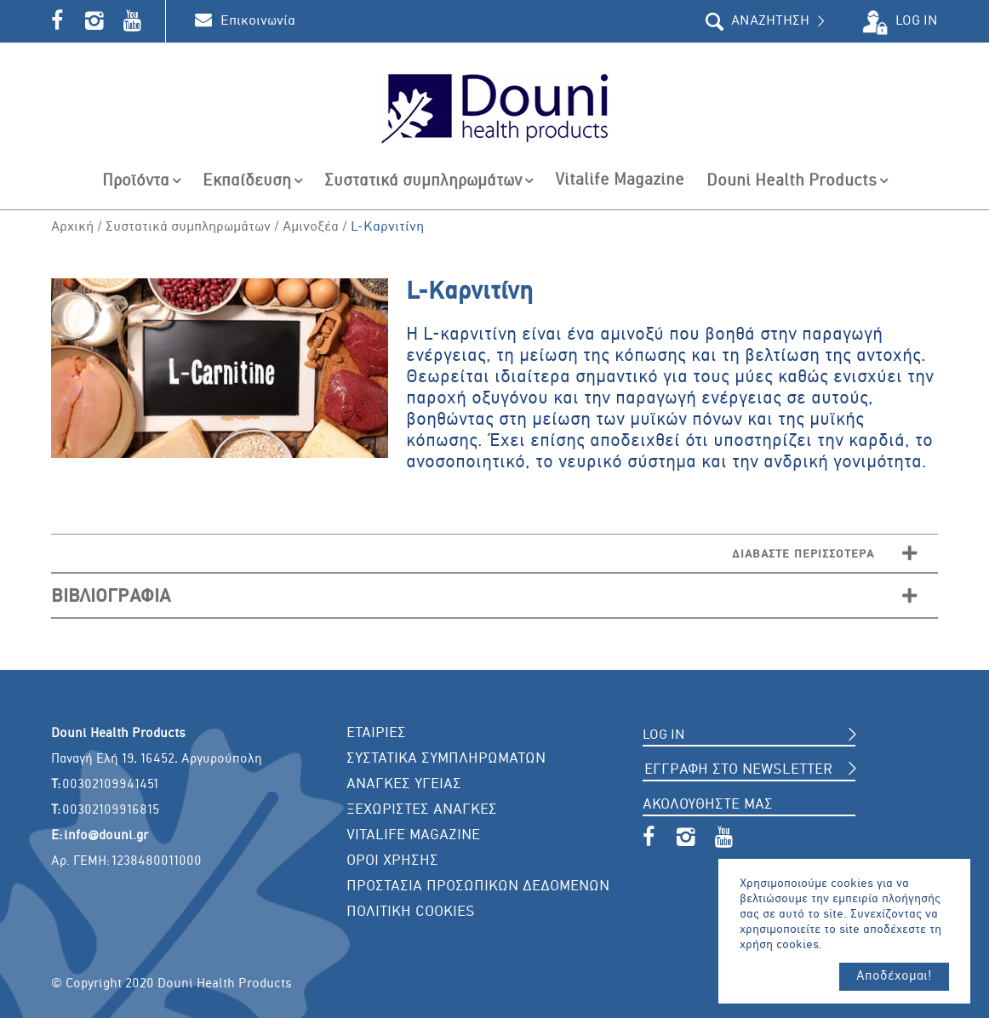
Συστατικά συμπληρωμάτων (188, 227)
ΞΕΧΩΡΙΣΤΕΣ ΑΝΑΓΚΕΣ (421, 810)
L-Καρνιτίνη (387, 227)
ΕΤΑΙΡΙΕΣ (376, 733)
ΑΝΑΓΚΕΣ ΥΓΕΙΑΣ (403, 784)
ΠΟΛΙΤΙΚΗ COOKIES (410, 912)
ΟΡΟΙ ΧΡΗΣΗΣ (392, 861)
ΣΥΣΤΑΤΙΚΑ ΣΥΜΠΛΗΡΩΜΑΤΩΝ (446, 759)
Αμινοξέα (311, 227)
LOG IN (916, 21)
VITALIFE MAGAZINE (413, 835)
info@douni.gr (106, 836)
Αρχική (72, 227)
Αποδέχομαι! (894, 976)
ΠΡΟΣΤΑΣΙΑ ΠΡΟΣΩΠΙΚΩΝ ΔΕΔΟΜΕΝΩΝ (477, 886)
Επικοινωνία (257, 21)
